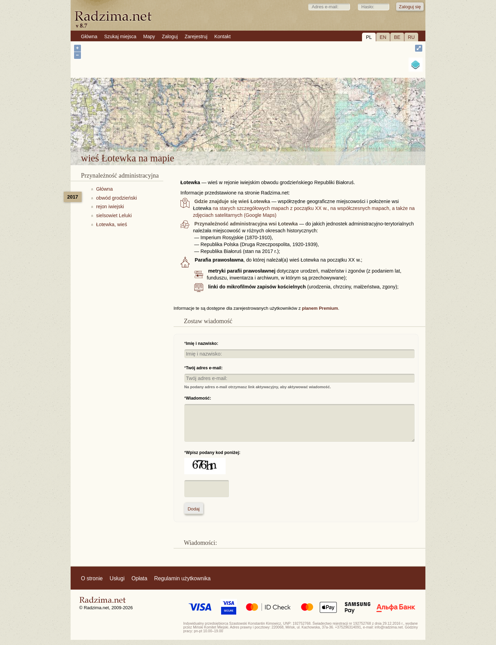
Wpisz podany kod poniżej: (213, 452)
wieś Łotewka (268, 133)
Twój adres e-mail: (204, 368)
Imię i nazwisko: (202, 343)
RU (411, 37)
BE (397, 37)
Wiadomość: (198, 398)
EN (383, 37)
